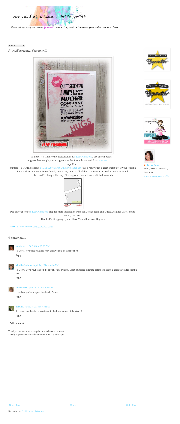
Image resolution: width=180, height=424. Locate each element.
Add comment (17, 323)
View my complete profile (156, 176)
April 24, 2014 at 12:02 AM (36, 246)
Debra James (153, 165)
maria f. (20, 306)
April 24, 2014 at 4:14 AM (46, 265)
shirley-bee (21, 287)
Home (73, 405)
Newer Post (14, 405)
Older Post (131, 405)
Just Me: (103, 160)
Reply (18, 255)
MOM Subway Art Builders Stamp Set (60, 167)
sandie (19, 246)
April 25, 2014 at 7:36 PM (37, 306)
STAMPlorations (83, 156)
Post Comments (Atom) (33, 411)
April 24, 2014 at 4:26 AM (40, 287)
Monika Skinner (24, 265)
